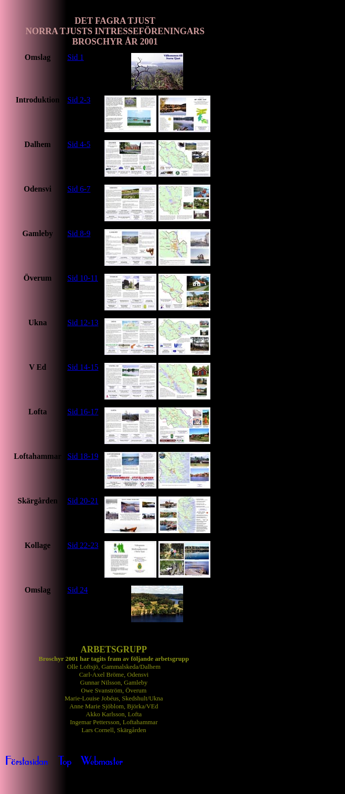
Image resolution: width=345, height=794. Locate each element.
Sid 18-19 (83, 456)
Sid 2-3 (79, 100)
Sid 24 (77, 590)
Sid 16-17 (83, 411)
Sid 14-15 (83, 367)
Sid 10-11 (82, 278)
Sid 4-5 (79, 144)
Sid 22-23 (83, 545)
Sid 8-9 (79, 233)
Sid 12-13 (83, 322)
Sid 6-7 (79, 189)
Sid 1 (75, 57)
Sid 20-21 (83, 500)
